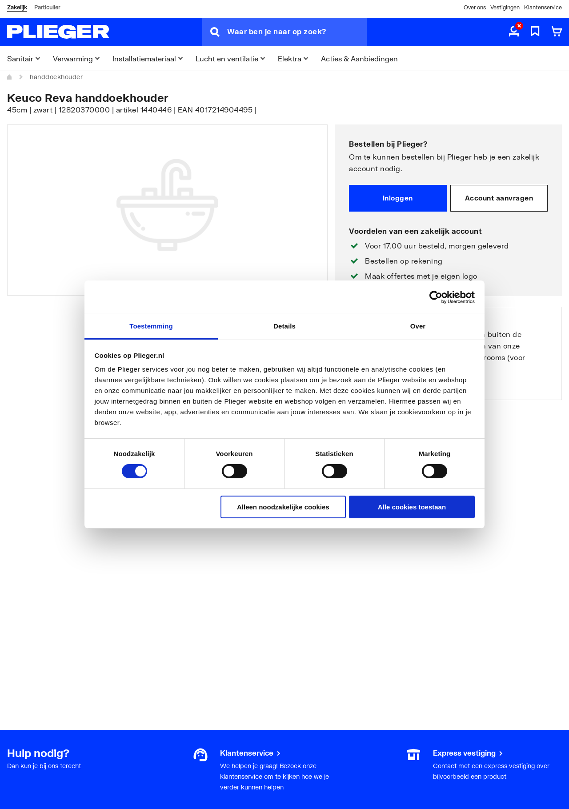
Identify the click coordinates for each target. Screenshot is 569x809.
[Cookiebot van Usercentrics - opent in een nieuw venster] (436, 297)
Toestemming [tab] (151, 326)
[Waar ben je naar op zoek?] (297, 32)
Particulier (47, 7)
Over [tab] (418, 326)
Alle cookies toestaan (412, 507)
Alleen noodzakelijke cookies (283, 507)
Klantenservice (543, 7)
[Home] (9, 77)
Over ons (475, 7)
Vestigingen (505, 7)
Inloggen (398, 198)
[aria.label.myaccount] (514, 32)
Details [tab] (284, 326)
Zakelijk (17, 7)
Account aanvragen (499, 198)
